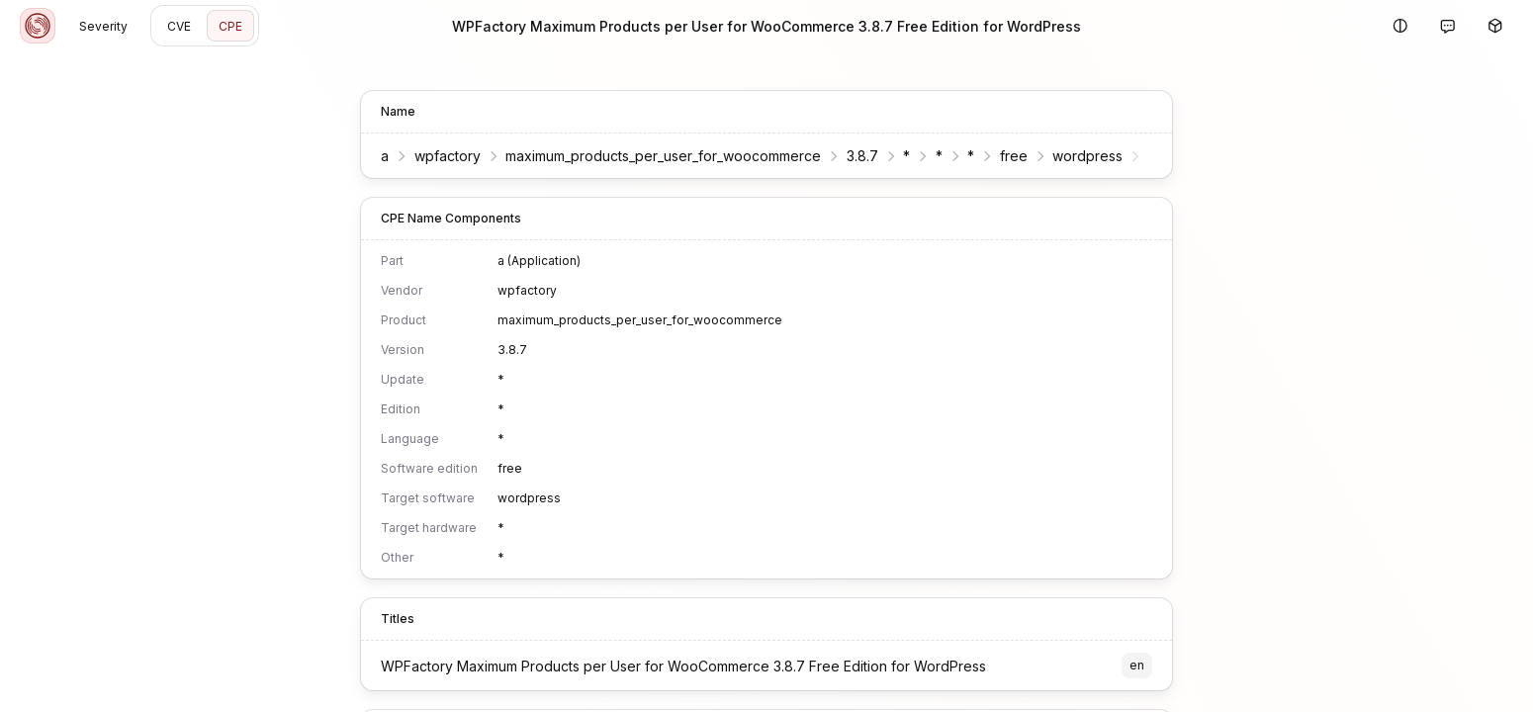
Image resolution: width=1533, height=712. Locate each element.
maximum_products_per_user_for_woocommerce (663, 155)
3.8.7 (862, 155)
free (1014, 155)
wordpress (1087, 155)
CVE (179, 26)
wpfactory (447, 155)
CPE (230, 26)
